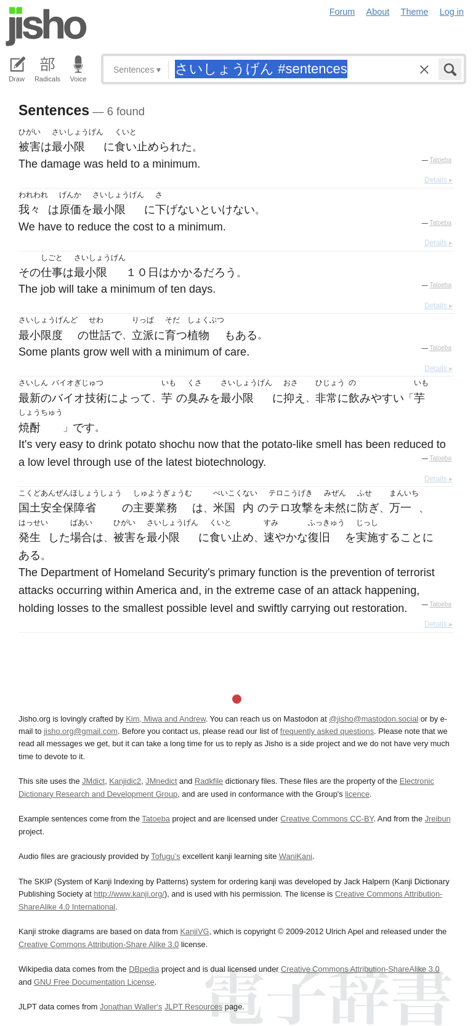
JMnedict (161, 781)
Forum (342, 12)
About (378, 12)
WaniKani (295, 856)
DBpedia (144, 969)
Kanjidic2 (125, 781)
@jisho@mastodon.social (373, 718)
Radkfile (209, 781)
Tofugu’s (165, 856)
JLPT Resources (193, 1006)
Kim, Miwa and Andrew (165, 718)
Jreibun (438, 818)
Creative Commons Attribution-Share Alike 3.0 (98, 944)
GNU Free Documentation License (94, 982)
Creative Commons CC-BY (326, 818)
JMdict (93, 781)
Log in (452, 12)
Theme (415, 12)
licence (357, 794)
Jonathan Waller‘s (131, 1006)
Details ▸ (438, 180)
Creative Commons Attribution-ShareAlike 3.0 (360, 969)
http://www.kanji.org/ (129, 893)
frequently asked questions (327, 731)
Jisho (46, 26)
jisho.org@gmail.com (81, 731)
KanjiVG (194, 931)
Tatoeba (440, 160)
